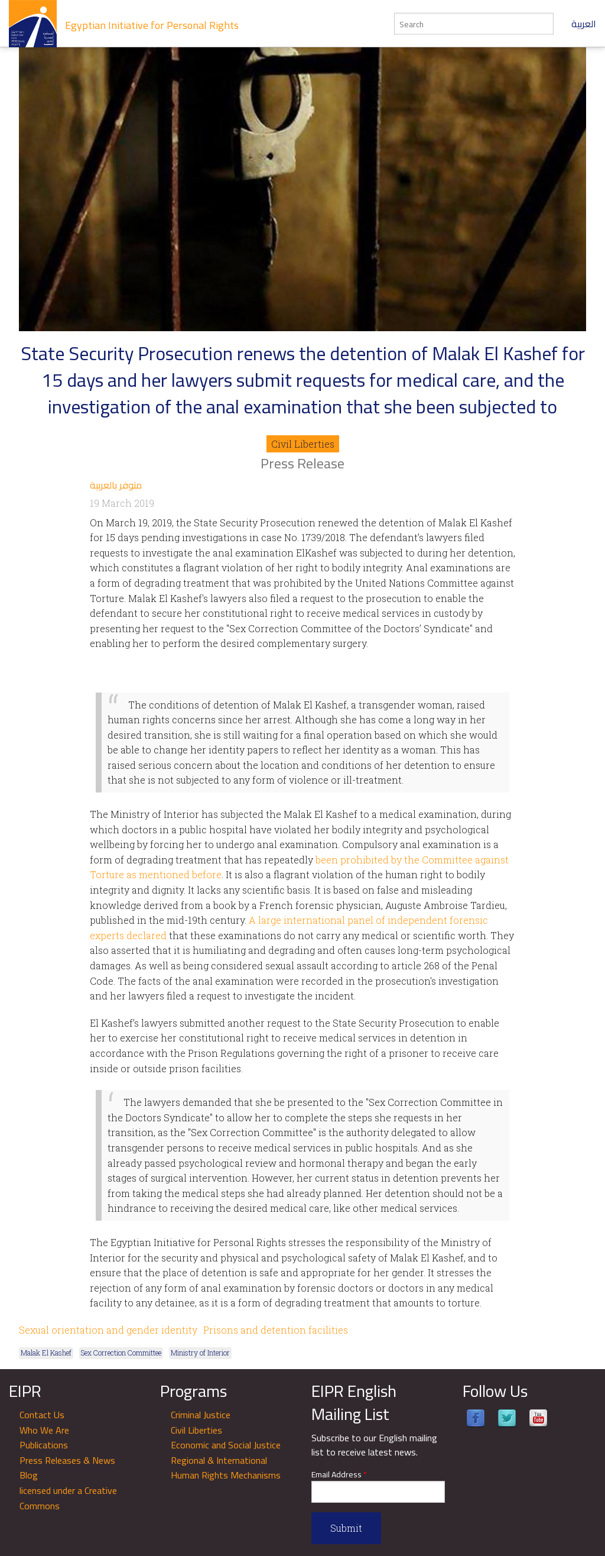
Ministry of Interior (200, 1352)
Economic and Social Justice (226, 1445)
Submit (346, 1528)
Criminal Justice (200, 1415)
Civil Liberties (302, 444)
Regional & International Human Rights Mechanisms (226, 1467)
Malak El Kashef (46, 1352)
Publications (43, 1445)
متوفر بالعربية (116, 485)
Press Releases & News (67, 1460)
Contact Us (41, 1415)
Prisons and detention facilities (275, 1330)
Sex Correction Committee (121, 1352)
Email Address (339, 1474)
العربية (583, 24)
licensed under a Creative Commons (68, 1498)
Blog (28, 1475)
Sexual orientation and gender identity (108, 1330)
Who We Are (44, 1430)
